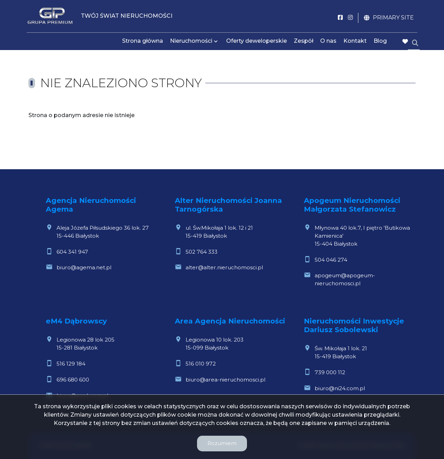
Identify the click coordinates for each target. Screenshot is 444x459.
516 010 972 (201, 363)
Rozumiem (222, 443)
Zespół (303, 42)
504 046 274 (331, 259)
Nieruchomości (191, 42)
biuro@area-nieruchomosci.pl (225, 379)
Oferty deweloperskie (256, 42)
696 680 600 (73, 379)
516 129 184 (71, 363)
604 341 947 (72, 251)
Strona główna (142, 42)
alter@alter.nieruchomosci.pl (224, 267)
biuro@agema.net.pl (84, 267)
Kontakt (355, 42)
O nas (328, 42)
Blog (380, 42)
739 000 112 (330, 372)
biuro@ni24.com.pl (340, 388)
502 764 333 (201, 251)
